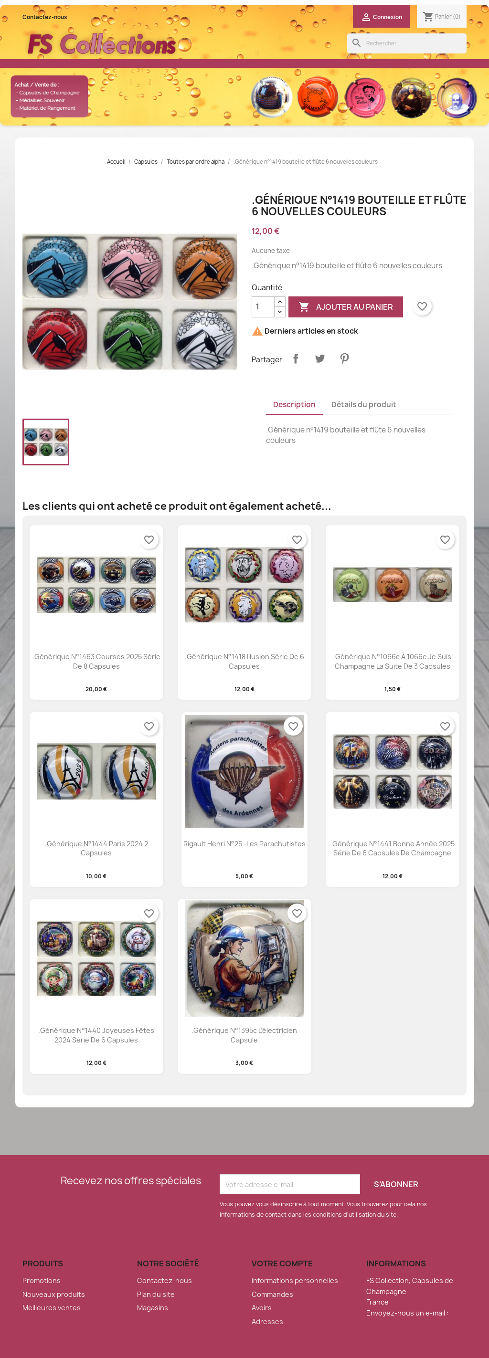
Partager (295, 358)
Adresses (267, 1321)
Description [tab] (294, 405)
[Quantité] (263, 306)
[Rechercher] (407, 43)
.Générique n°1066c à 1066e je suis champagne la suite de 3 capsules (392, 661)
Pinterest (344, 358)
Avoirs (262, 1307)
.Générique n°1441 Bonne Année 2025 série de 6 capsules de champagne (392, 848)
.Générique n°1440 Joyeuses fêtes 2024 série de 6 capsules (96, 1035)
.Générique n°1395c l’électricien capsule (244, 1035)
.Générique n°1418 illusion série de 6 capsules (244, 661)
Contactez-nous (44, 17)
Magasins (152, 1307)
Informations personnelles (295, 1280)
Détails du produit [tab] (363, 405)
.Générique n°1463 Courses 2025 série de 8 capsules (96, 661)
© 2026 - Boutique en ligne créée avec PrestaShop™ (245, 1345)
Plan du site (156, 1294)
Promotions (41, 1280)
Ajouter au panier (345, 307)
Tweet (320, 358)
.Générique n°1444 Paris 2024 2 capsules (96, 848)
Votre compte (282, 1263)
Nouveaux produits (53, 1294)
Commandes (272, 1294)
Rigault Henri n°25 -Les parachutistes (244, 843)
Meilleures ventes (51, 1307)
